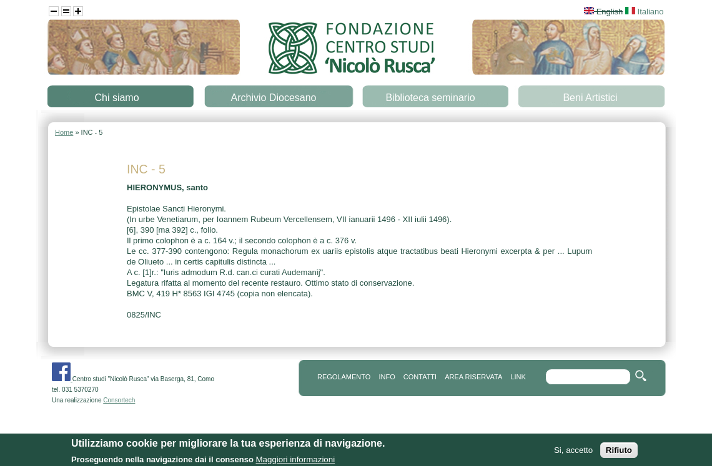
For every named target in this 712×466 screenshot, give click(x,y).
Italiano (644, 11)
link (517, 377)
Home (64, 132)
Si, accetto (573, 454)
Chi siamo (116, 97)
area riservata (473, 377)
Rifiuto (619, 454)
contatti (420, 377)
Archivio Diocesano (274, 97)
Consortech (119, 400)
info (386, 377)
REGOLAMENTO (343, 377)
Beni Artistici (590, 97)
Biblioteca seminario (430, 97)
